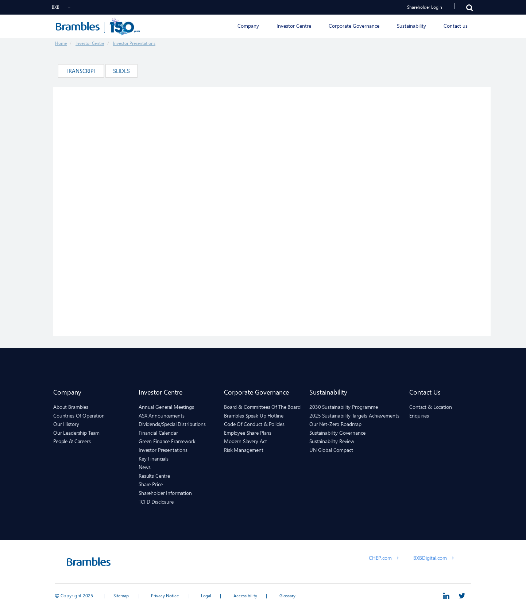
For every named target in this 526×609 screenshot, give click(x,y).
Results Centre (154, 475)
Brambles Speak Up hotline (253, 415)
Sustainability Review (331, 441)
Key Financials (154, 458)
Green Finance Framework (167, 441)
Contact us (425, 391)
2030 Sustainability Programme (343, 406)
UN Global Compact (331, 449)
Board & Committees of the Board (262, 406)
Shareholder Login (424, 7)
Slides (121, 70)
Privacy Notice (165, 595)
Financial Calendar (158, 432)
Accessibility (245, 595)
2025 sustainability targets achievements (354, 415)
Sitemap (121, 595)
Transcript (81, 70)
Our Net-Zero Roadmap (335, 423)
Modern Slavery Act (245, 441)
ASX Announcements (162, 415)
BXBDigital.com (433, 557)
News (144, 466)
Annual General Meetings (166, 406)
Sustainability (328, 391)
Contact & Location (430, 406)
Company (67, 391)
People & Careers (72, 441)
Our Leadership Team (76, 432)
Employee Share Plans (247, 432)
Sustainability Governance (337, 432)
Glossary (287, 595)
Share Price (150, 484)
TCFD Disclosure (156, 501)
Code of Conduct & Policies (254, 423)
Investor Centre (90, 43)
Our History (66, 423)
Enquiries (419, 415)
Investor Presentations (134, 43)
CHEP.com (384, 557)
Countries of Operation (79, 415)
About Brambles (70, 406)
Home (61, 43)
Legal (206, 595)
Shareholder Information (165, 492)
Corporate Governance (256, 391)
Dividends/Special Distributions (172, 423)
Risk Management (243, 449)
